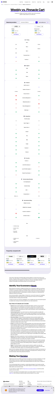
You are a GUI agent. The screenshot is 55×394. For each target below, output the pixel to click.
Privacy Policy (47, 390)
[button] (16, 31)
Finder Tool (11, 373)
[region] (27, 262)
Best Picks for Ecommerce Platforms (30, 368)
